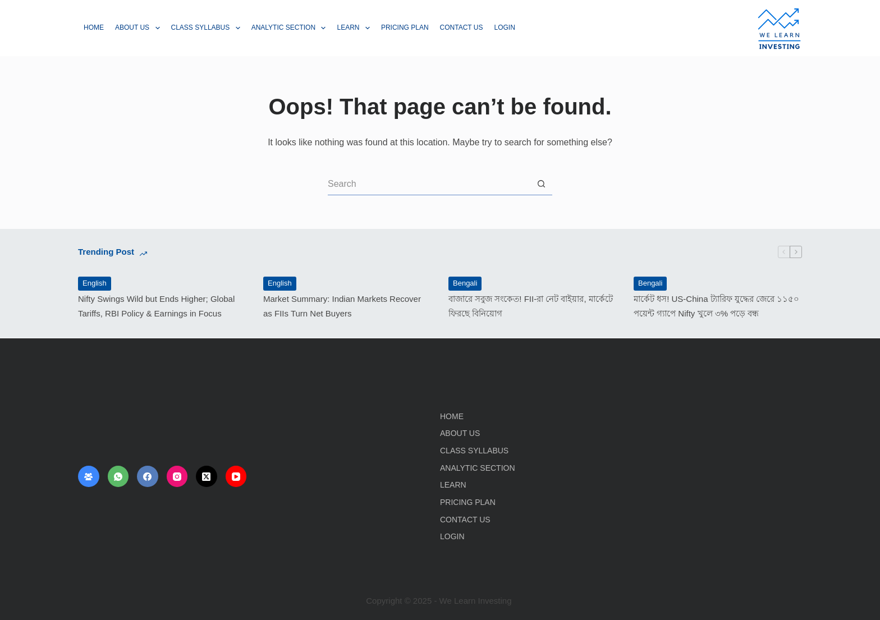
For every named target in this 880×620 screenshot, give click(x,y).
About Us (139, 28)
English (94, 283)
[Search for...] (429, 184)
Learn (355, 28)
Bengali (465, 283)
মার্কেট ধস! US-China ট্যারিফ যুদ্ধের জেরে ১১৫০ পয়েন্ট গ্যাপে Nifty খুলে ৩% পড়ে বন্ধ (716, 306)
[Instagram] (177, 476)
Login (504, 27)
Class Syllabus (208, 28)
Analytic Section (291, 28)
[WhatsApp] (118, 476)
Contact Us (461, 27)
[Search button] (541, 184)
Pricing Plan (405, 27)
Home (94, 27)
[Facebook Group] (88, 476)
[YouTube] (236, 476)
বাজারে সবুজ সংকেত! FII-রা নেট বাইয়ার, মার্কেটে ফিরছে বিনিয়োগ (530, 306)
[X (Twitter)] (206, 476)
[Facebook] (147, 476)
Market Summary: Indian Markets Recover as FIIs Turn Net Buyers (342, 306)
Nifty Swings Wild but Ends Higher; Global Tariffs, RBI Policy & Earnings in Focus (156, 306)
